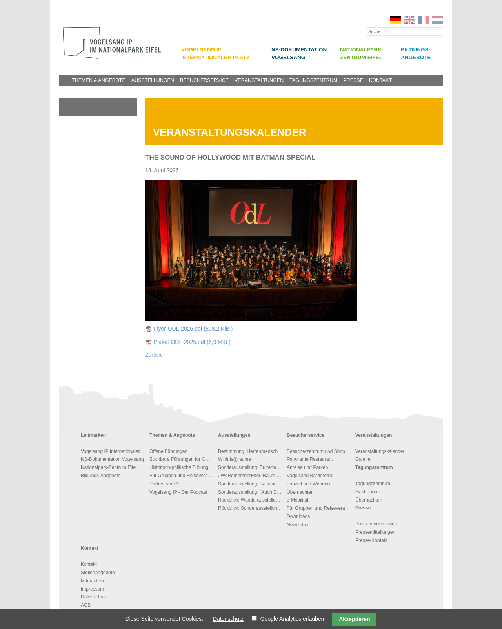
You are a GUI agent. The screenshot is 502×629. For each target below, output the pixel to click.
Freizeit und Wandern (309, 484)
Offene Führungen (168, 451)
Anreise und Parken (307, 467)
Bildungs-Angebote (100, 475)
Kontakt (380, 80)
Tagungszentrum (313, 80)
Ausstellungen (152, 80)
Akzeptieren (354, 619)
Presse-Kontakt (371, 540)
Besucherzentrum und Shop (316, 451)
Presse (353, 80)
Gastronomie (368, 491)
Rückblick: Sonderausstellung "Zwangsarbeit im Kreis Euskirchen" (251, 508)
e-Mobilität (297, 500)
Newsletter (298, 524)
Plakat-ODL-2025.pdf (192, 342)
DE (395, 20)
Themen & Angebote (99, 80)
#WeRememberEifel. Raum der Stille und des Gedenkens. (251, 475)
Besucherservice (204, 80)
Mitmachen (92, 581)
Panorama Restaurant (310, 459)
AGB (86, 605)
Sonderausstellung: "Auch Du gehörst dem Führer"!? (251, 492)
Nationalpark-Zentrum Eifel (109, 467)
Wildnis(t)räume (234, 459)
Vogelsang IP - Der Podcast (178, 492)
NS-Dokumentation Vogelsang (112, 459)
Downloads (298, 516)
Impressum (92, 589)
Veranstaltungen (259, 80)
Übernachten (300, 492)
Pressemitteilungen (375, 532)
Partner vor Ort (164, 484)
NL (437, 20)
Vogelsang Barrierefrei (310, 475)
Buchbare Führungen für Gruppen (182, 459)
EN (409, 20)
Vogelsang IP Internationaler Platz (114, 451)
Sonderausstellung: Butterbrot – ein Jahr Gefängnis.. (251, 467)
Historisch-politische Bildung (178, 467)
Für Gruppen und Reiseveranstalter (182, 475)
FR (423, 20)
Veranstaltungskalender (379, 451)
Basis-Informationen (376, 524)
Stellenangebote (98, 572)
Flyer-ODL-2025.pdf (193, 328)
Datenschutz (94, 597)
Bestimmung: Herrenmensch (248, 451)
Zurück (153, 355)
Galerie (363, 459)
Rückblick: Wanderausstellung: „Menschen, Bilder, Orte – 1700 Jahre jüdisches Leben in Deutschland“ (251, 500)
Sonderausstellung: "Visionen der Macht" (251, 484)
